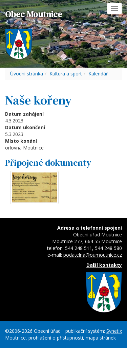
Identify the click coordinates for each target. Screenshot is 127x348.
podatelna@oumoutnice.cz (92, 255)
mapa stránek (101, 337)
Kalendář (98, 73)
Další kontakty (104, 265)
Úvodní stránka (26, 73)
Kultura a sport (65, 73)
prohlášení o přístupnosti (55, 337)
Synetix (114, 331)
